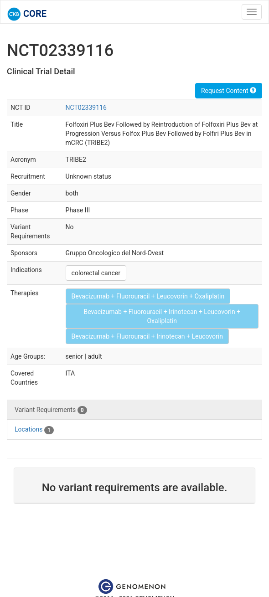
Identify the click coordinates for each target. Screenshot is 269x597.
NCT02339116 (86, 107)
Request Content (228, 90)
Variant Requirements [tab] (51, 410)
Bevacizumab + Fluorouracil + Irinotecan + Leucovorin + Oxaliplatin (161, 316)
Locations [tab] (34, 430)
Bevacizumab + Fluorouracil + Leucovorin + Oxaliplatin (148, 296)
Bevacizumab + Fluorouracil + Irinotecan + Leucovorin (147, 336)
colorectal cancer (96, 273)
